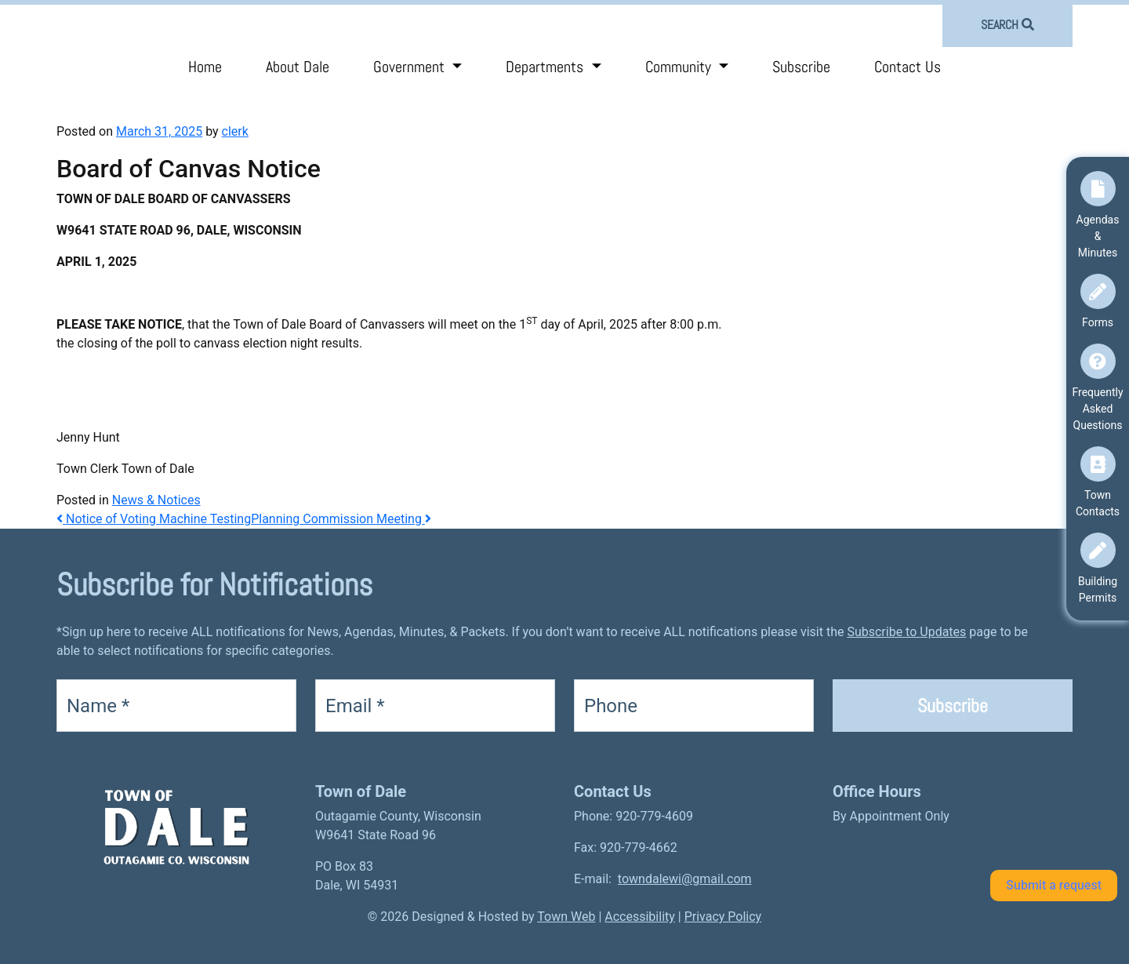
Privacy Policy (723, 916)
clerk (235, 131)
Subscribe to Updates (906, 631)
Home (205, 66)
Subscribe (801, 66)
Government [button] (410, 66)
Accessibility (639, 916)
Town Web (566, 916)
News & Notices (156, 500)
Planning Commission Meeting (341, 518)
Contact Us (907, 66)
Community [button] (680, 66)
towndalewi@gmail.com (685, 878)
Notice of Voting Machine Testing (153, 518)
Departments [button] (546, 66)
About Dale (297, 66)
